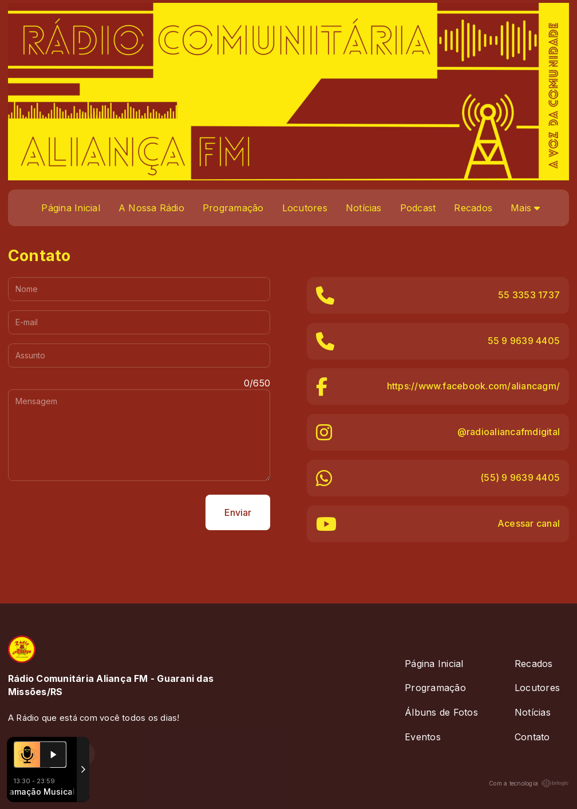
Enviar (237, 512)
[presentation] (95, 512)
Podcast (418, 208)
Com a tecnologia (529, 783)
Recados (473, 208)
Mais (525, 208)
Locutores (304, 208)
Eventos (423, 737)
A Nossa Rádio (151, 208)
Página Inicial (70, 208)
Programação (233, 208)
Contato (532, 737)
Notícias (364, 208)
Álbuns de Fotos (441, 712)
